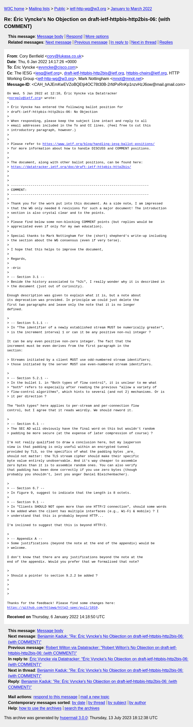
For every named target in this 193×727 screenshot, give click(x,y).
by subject (117, 702)
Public (59, 9)
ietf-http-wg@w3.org (88, 9)
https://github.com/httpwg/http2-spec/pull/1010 (52, 608)
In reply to (119, 42)
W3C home (14, 9)
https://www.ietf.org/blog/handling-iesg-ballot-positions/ (98, 144)
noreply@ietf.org (25, 98)
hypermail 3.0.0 (73, 718)
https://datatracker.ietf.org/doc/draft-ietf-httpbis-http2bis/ (71, 167)
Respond (74, 36)
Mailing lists (39, 9)
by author (137, 702)
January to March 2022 (131, 9)
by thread (96, 702)
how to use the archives (40, 708)
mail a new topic (94, 697)
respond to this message (55, 697)
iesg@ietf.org (48, 73)
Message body (50, 36)
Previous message (91, 42)
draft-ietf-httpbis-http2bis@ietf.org (94, 73)
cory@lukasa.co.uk (64, 56)
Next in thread (143, 42)
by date (78, 702)
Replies (166, 42)
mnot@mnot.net (127, 78)
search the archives (82, 708)
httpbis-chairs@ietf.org (146, 73)
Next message (58, 42)
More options (97, 36)
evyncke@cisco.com (57, 67)
